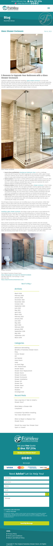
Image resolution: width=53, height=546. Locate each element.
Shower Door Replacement (23, 367)
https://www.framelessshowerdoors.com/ (12, 276)
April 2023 (18, 309)
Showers (17, 386)
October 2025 (19, 300)
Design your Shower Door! (27, 449)
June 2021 (18, 317)
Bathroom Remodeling (22, 344)
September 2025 (20, 302)
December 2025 (20, 296)
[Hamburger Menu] (48, 8)
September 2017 (20, 332)
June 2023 (18, 304)
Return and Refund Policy (15, 534)
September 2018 (20, 328)
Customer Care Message (12, 506)
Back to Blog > (27, 280)
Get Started (18, 354)
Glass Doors (18, 357)
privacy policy (10, 514)
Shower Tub (18, 384)
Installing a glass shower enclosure (10, 208)
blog (16, 348)
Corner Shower (19, 350)
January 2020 (19, 325)
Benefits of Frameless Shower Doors (26, 346)
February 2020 (19, 323)
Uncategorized (19, 388)
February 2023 (19, 313)
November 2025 (20, 298)
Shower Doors (19, 369)
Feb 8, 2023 (48, 28)
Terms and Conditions (14, 532)
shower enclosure (38, 181)
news (16, 359)
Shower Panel (19, 382)
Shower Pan (18, 380)
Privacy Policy (12, 530)
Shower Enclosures (21, 373)
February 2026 (19, 292)
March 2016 (18, 334)
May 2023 (17, 307)
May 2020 (18, 319)
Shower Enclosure (20, 371)
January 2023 (19, 315)
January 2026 (19, 294)
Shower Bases (19, 365)
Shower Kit (18, 378)
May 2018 (17, 330)
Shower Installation (21, 375)
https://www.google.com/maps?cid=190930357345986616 (16, 271)
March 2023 (18, 311)
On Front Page (19, 361)
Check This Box (11, 508)
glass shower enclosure (33, 77)
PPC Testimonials (20, 363)
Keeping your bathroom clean (28, 168)
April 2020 (18, 321)
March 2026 (18, 290)
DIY (16, 352)
